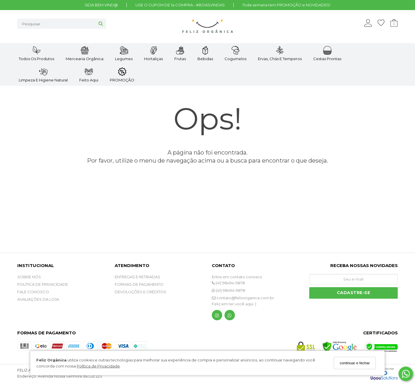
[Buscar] (100, 24)
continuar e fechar (355, 363)
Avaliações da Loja (38, 299)
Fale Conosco (33, 291)
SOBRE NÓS (29, 277)
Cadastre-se (353, 292)
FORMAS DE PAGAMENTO (139, 284)
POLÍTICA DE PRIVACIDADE (42, 284)
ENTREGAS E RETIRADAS (137, 277)
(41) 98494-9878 (228, 283)
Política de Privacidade (98, 366)
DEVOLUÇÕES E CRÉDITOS (140, 291)
